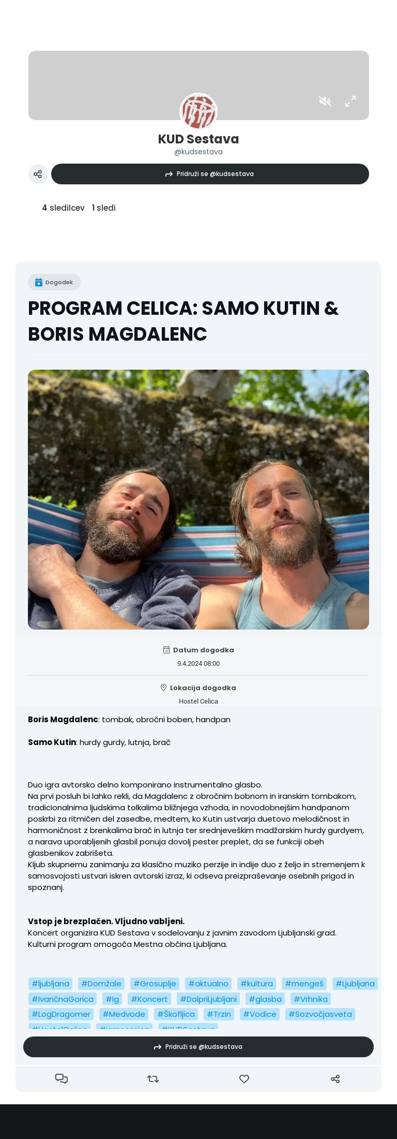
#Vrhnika (311, 999)
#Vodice (260, 1014)
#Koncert (149, 999)
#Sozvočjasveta (320, 1014)
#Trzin (219, 1014)
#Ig (112, 999)
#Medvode (123, 1014)
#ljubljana (50, 983)
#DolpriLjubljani (208, 999)
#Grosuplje (154, 983)
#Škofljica (176, 1014)
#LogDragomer (61, 1014)
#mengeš (304, 983)
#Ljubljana (355, 983)
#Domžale (101, 983)
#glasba (265, 999)
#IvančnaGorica (63, 999)
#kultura (256, 983)
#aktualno (208, 983)
